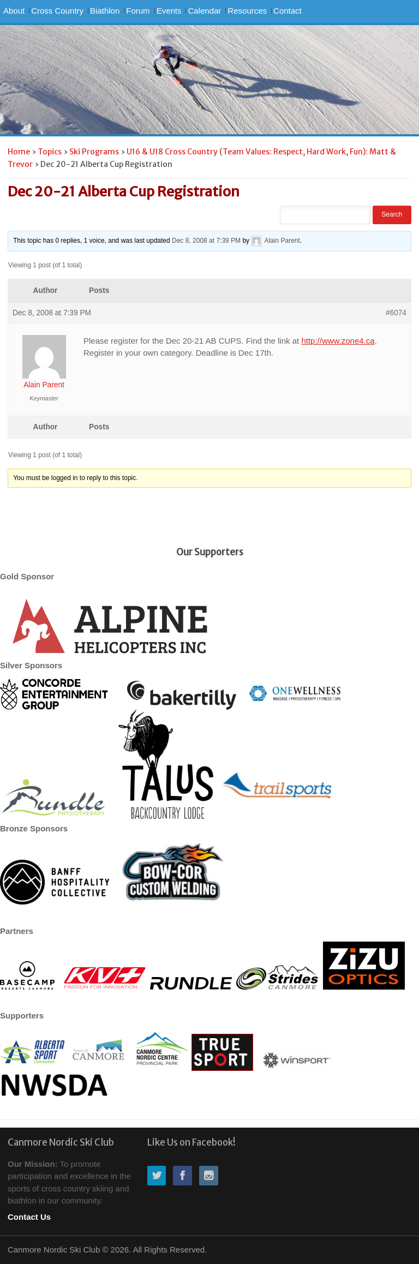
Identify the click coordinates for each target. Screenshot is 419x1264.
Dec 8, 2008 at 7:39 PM (206, 240)
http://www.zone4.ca (337, 340)
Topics (50, 152)
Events (169, 10)
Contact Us (29, 1216)
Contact (287, 10)
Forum (137, 10)
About (14, 10)
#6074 (396, 313)
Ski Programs (94, 152)
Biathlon (104, 10)
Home (19, 152)
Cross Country (57, 10)
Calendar (204, 10)
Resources (247, 10)
